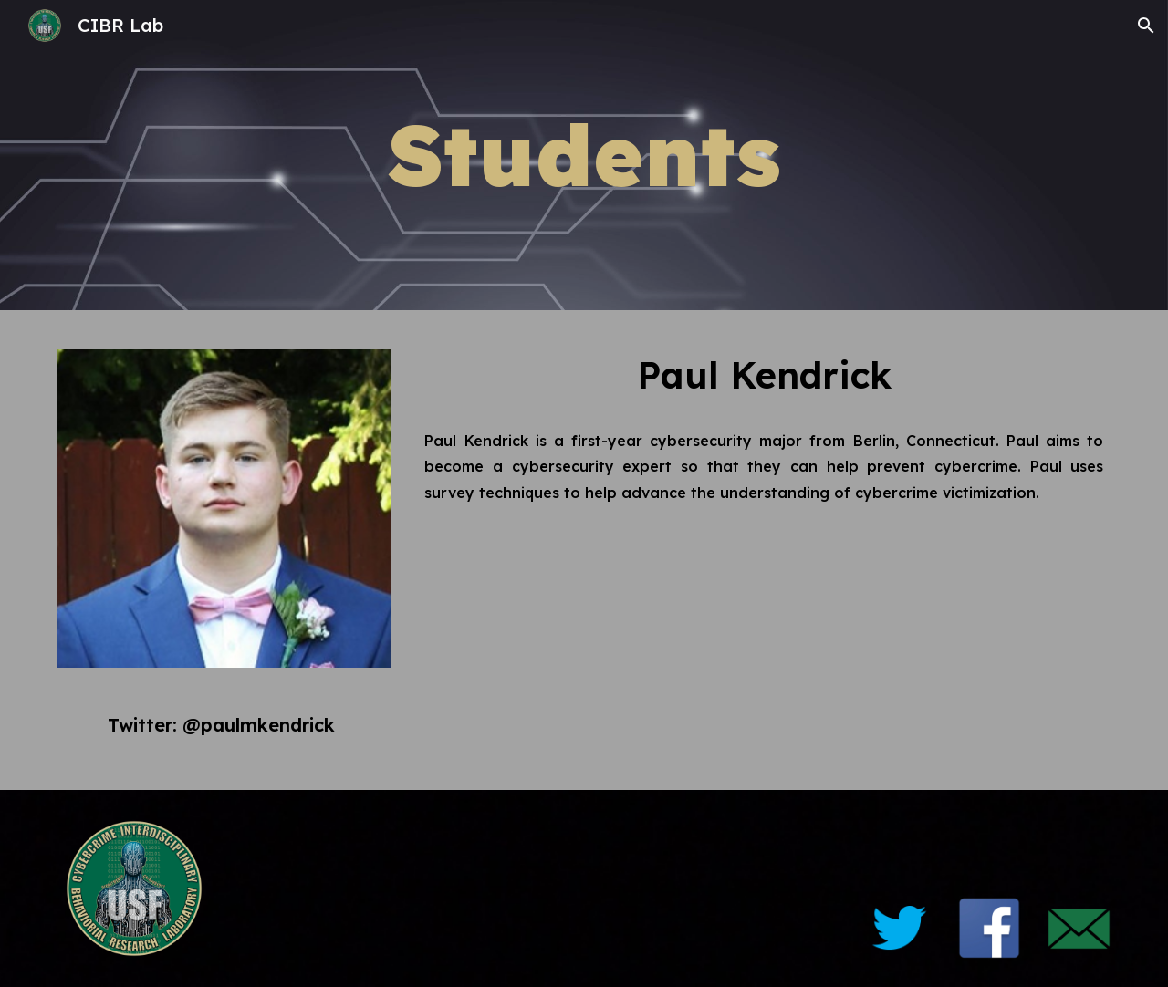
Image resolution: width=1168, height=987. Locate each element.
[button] (1146, 25)
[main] (584, 155)
